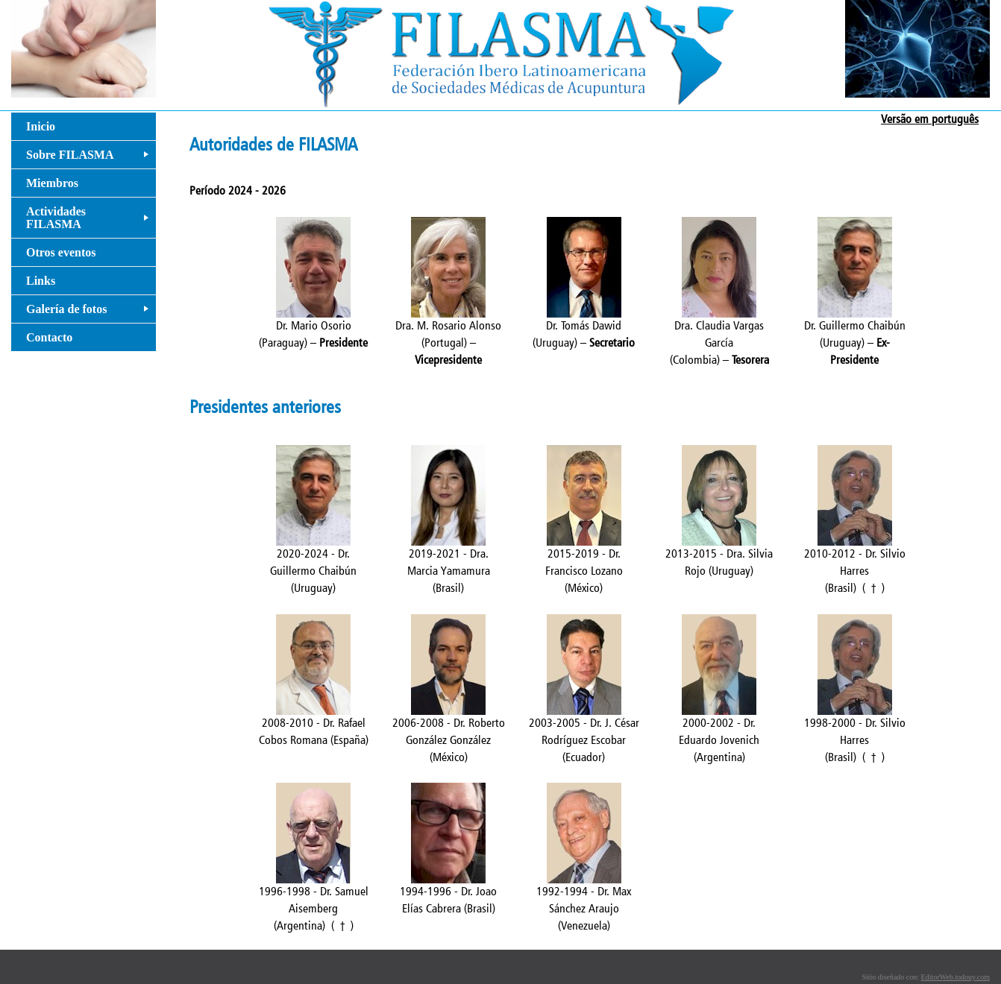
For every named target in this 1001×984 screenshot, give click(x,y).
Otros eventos (60, 252)
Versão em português (930, 119)
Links (40, 280)
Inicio (40, 126)
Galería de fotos (90, 313)
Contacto (49, 337)
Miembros (52, 183)
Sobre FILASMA (90, 158)
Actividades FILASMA (90, 221)
